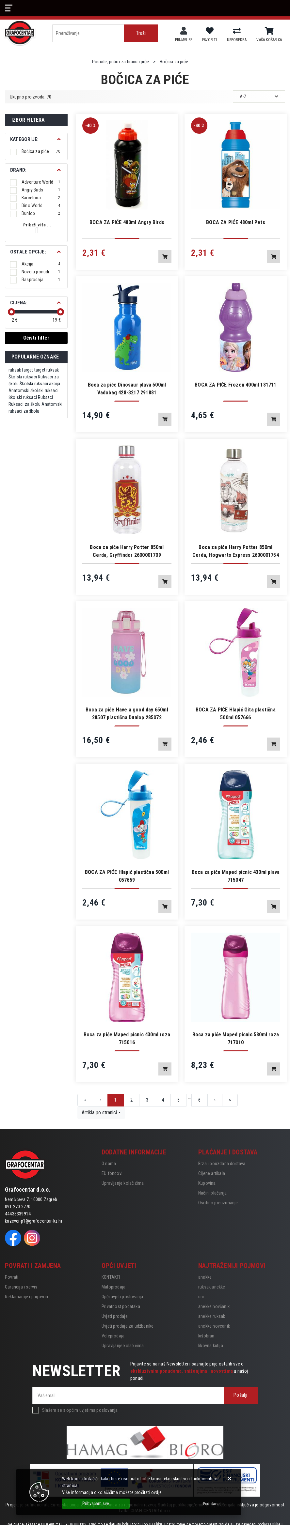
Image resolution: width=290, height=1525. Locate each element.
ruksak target (20, 370)
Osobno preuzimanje (218, 1202)
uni (201, 1296)
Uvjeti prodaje (115, 1316)
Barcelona (41, 197)
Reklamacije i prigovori (26, 1296)
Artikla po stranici (99, 1112)
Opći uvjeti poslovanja (122, 1296)
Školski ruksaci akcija (40, 383)
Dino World (41, 205)
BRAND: (18, 170)
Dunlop (41, 213)
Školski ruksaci (22, 376)
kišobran (206, 1335)
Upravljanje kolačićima (123, 1183)
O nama (109, 1163)
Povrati (11, 1277)
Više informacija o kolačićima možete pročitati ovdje (112, 1492)
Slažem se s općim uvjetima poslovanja (80, 1410)
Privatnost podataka (121, 1306)
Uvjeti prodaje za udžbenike (127, 1326)
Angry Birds (41, 189)
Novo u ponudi (41, 271)
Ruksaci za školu (24, 404)
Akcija (41, 264)
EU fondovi (112, 1173)
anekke (205, 1277)
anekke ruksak (211, 1316)
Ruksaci (45, 397)
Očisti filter (36, 338)
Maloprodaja (113, 1286)
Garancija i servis (21, 1286)
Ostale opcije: (28, 252)
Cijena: (18, 303)
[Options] (213, 1503)
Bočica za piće (41, 151)
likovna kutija (210, 1345)
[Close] (96, 1504)
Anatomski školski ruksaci (33, 390)
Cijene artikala (211, 1173)
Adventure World (41, 182)
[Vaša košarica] (269, 31)
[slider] (11, 311)
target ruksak (46, 370)
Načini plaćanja (212, 1193)
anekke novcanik (214, 1326)
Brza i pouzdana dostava (222, 1163)
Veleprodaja (113, 1335)
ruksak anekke (211, 1286)
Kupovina (207, 1183)
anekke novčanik (214, 1306)
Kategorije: (24, 139)
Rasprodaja (41, 279)
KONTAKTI (111, 1277)
